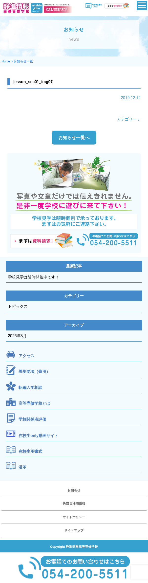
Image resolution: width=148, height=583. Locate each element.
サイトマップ (74, 530)
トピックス (18, 306)
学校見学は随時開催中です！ (33, 277)
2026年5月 (17, 336)
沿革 (22, 467)
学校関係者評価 (32, 419)
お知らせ (73, 490)
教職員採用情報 (74, 504)
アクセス (26, 356)
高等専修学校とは (34, 403)
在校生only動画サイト (38, 435)
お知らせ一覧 (23, 61)
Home (5, 61)
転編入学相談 (30, 387)
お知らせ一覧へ (73, 137)
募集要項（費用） (34, 372)
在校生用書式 (30, 451)
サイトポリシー (74, 517)
